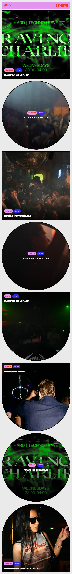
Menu (7, 5)
